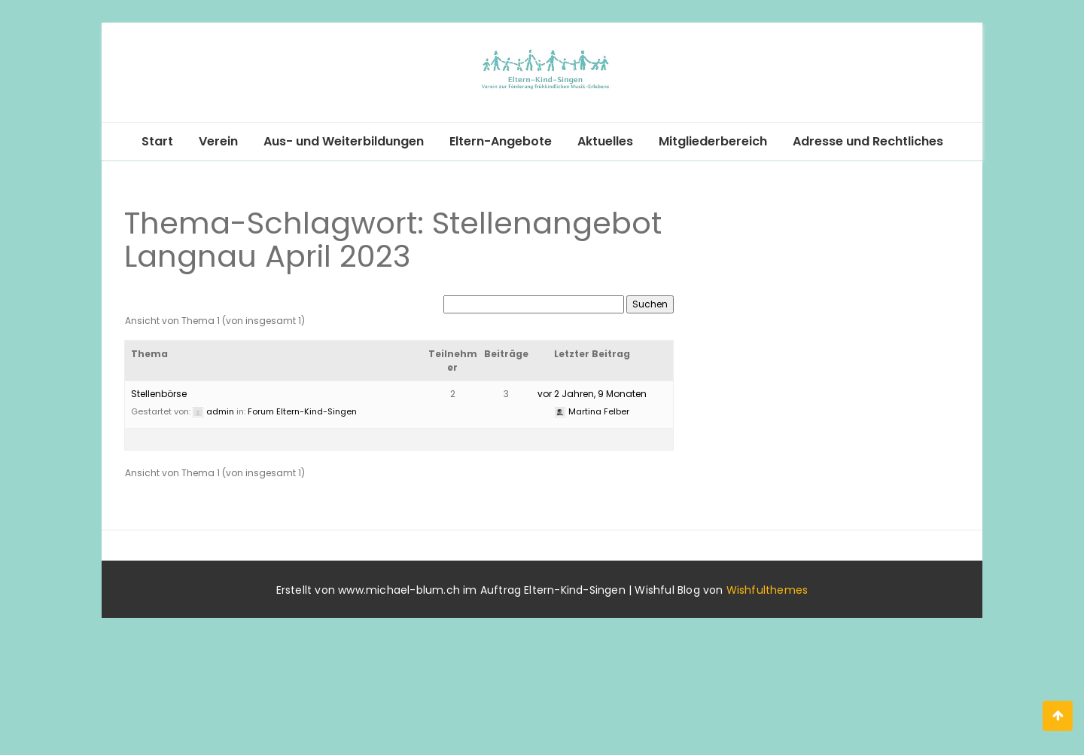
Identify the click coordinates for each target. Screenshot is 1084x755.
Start (157, 141)
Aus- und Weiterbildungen (343, 141)
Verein (218, 141)
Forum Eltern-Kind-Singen (302, 411)
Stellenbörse (159, 393)
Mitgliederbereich (713, 141)
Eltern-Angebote (500, 141)
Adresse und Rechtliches (868, 141)
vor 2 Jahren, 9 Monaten (592, 393)
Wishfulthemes (767, 590)
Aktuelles (605, 141)
